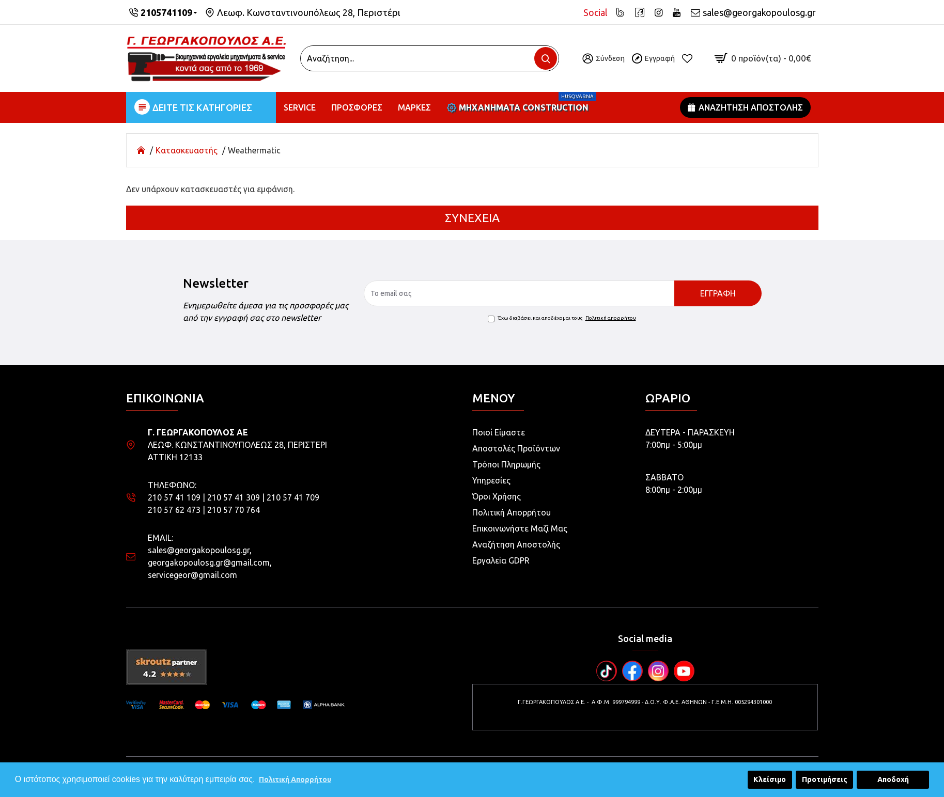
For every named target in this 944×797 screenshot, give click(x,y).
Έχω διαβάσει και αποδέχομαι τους (563, 318)
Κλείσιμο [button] (769, 779)
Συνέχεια (472, 217)
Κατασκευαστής (187, 150)
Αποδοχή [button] (893, 779)
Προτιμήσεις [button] (824, 779)
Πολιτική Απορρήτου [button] (295, 779)
